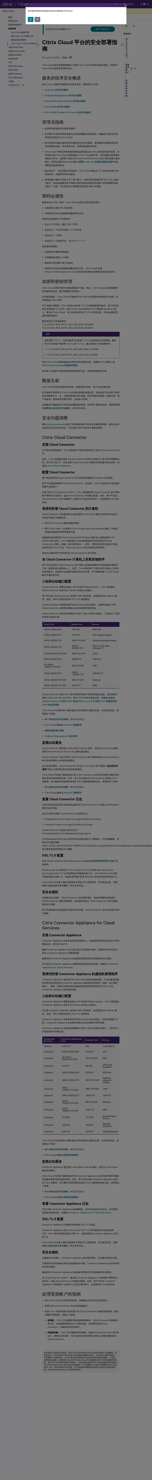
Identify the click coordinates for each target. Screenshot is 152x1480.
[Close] (125, 5)
